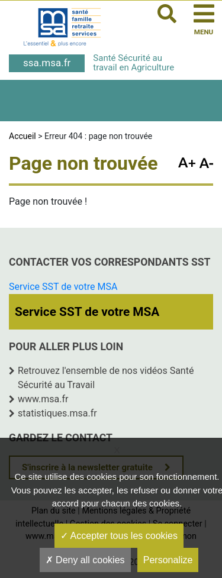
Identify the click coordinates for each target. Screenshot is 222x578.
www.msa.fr (43, 399)
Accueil (22, 136)
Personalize (168, 560)
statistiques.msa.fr (57, 413)
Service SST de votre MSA (63, 286)
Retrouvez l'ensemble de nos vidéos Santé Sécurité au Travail (106, 377)
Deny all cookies (85, 560)
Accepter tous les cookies (119, 536)
